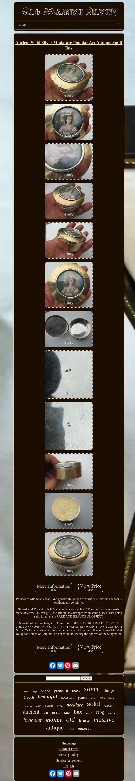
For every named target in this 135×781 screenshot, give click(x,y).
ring (100, 712)
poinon (82, 697)
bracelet (32, 720)
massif (49, 705)
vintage (108, 691)
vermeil (51, 712)
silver (91, 689)
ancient (31, 711)
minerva (85, 728)
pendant (61, 690)
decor (26, 692)
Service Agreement (68, 760)
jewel (93, 698)
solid (93, 703)
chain (111, 714)
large (34, 691)
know (84, 720)
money (53, 719)
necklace (75, 705)
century (108, 706)
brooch (29, 697)
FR (72, 766)
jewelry (28, 706)
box (78, 712)
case (38, 706)
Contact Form (68, 749)
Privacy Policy (68, 754)
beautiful (47, 696)
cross (76, 690)
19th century (107, 697)
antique (55, 727)
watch (89, 713)
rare (67, 713)
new (71, 729)
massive (104, 719)
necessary (67, 697)
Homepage (69, 743)
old (70, 719)
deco (60, 705)
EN (65, 766)
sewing (45, 691)
